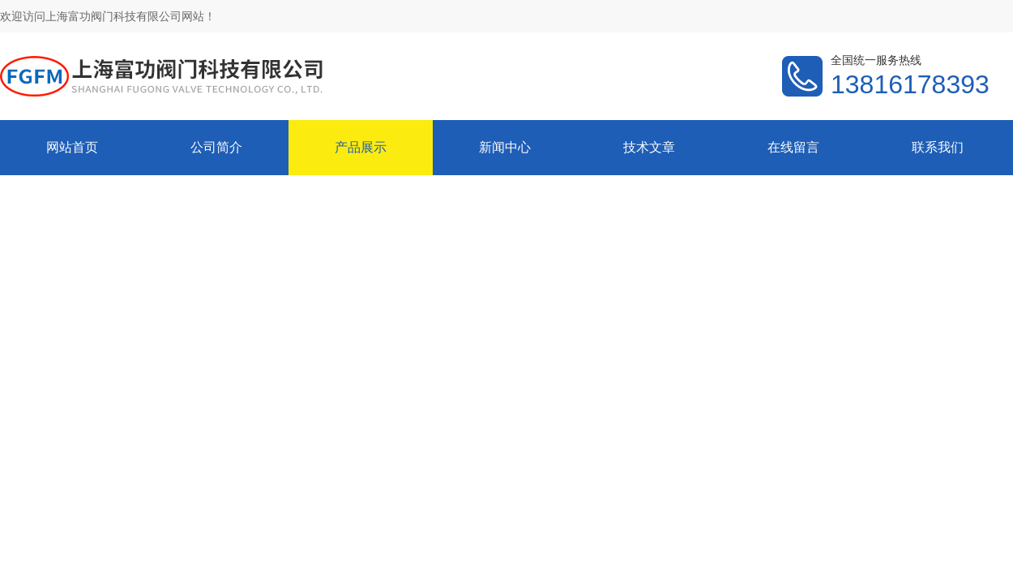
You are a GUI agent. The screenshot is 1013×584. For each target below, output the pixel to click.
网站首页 (72, 147)
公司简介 (216, 147)
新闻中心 (505, 147)
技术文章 (649, 147)
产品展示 (361, 147)
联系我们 (938, 147)
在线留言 (793, 147)
